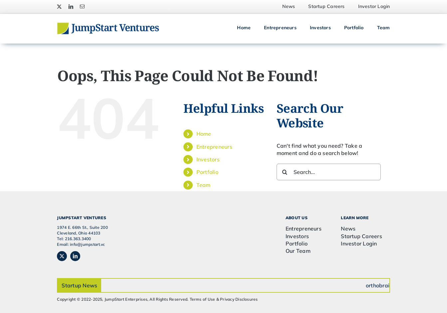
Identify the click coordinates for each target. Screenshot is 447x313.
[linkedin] (71, 6)
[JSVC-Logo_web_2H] (108, 25)
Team (203, 185)
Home (203, 133)
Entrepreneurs (214, 146)
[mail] (82, 6)
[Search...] (329, 172)
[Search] (285, 172)
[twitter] (59, 6)
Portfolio (207, 172)
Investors (208, 159)
